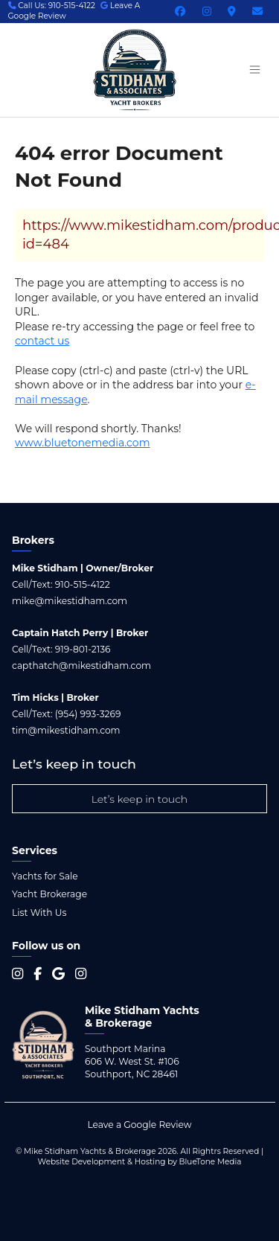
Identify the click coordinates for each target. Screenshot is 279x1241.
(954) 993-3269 (88, 713)
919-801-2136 (83, 649)
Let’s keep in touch (140, 799)
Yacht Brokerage (49, 894)
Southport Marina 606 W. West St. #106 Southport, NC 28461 (132, 1061)
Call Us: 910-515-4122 (52, 5)
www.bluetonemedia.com (82, 442)
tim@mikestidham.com (66, 730)
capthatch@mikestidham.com (81, 665)
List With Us (39, 912)
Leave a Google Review (139, 1124)
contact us (42, 340)
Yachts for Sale (45, 876)
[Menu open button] (254, 70)
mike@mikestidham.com (69, 600)
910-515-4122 (82, 584)
